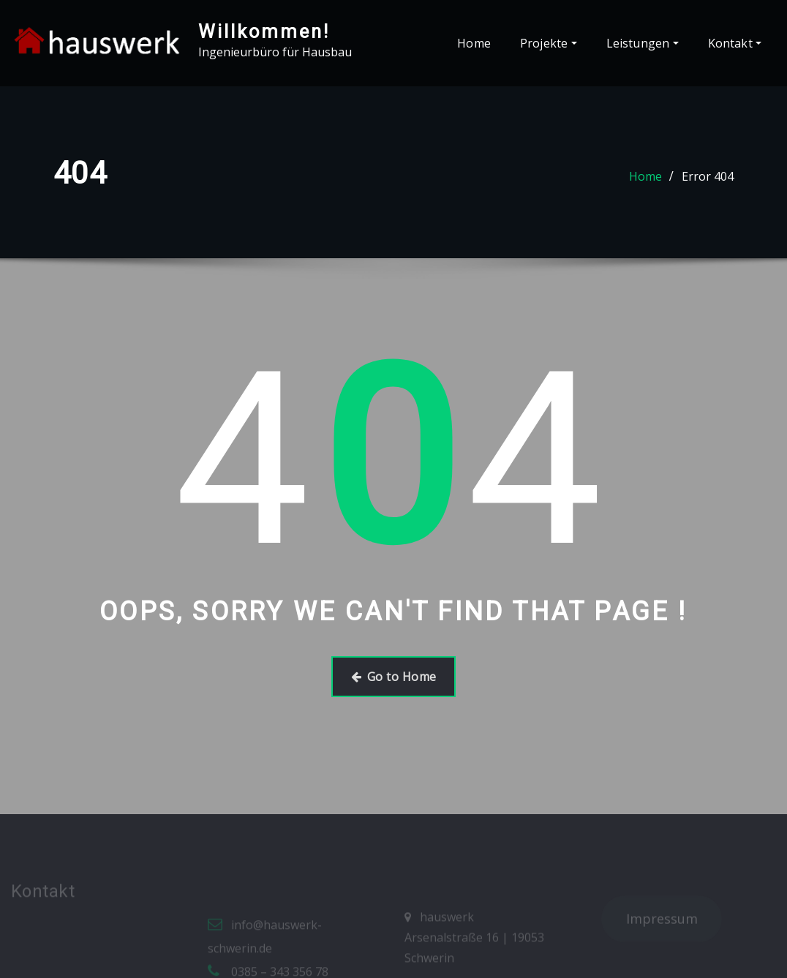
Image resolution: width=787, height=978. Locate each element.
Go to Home (394, 677)
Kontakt (734, 43)
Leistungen (642, 43)
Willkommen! (264, 31)
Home (474, 43)
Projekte (548, 43)
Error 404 (708, 176)
